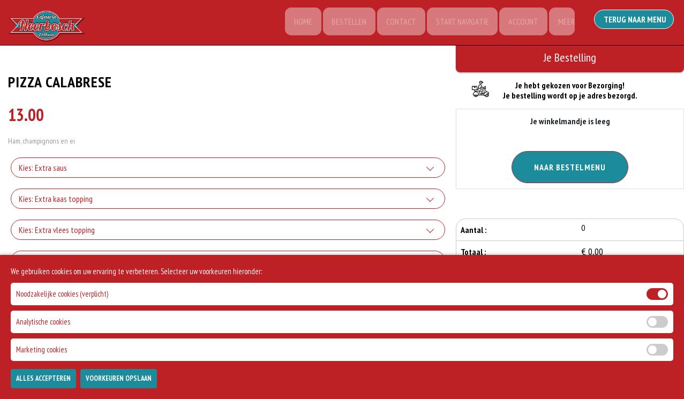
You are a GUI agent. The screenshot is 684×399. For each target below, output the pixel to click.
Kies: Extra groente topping (61, 262)
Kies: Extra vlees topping (57, 231)
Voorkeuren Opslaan (119, 386)
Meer (565, 22)
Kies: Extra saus (43, 169)
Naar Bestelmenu (570, 167)
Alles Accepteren (43, 386)
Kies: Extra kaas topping (56, 200)
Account (521, 22)
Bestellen (342, 22)
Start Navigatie (458, 22)
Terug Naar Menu (635, 21)
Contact (396, 22)
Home (295, 22)
